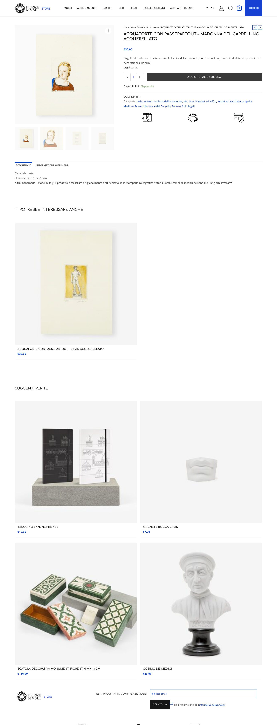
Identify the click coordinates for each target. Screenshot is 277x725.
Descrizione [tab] (24, 165)
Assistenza (212, 612)
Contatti (207, 632)
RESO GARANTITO (146, 129)
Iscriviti (239, 435)
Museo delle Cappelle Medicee (94, 623)
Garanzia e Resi (210, 669)
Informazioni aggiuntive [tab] (55, 165)
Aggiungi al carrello (205, 77)
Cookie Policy (209, 691)
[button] (231, 8)
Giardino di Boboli (196, 101)
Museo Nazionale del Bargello (153, 106)
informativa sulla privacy (194, 444)
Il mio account (210, 639)
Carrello (207, 647)
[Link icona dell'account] (221, 8)
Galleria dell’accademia (30, 625)
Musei (134, 27)
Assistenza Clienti (212, 625)
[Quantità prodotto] (133, 77)
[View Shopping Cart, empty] (239, 8)
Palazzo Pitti (180, 106)
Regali (192, 106)
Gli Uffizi (213, 101)
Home (127, 27)
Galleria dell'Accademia (151, 27)
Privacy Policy (209, 684)
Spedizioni (207, 662)
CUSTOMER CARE (193, 129)
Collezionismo (145, 101)
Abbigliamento (148, 625)
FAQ (204, 677)
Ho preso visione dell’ (179, 444)
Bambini (144, 632)
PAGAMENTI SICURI (239, 128)
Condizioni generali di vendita (218, 654)
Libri (142, 639)
